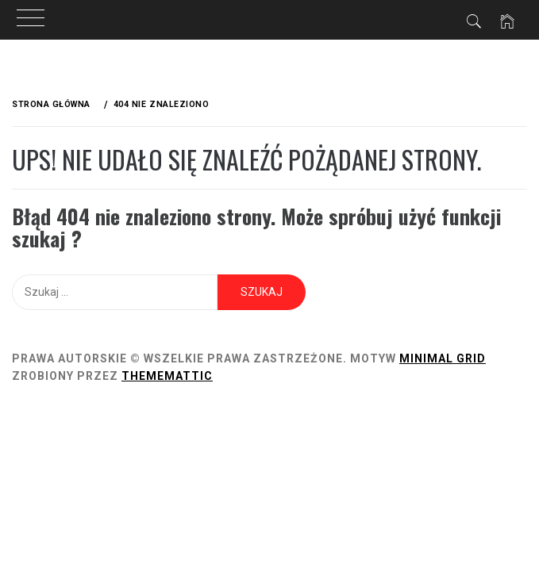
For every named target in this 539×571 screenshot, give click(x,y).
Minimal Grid (442, 358)
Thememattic (167, 376)
